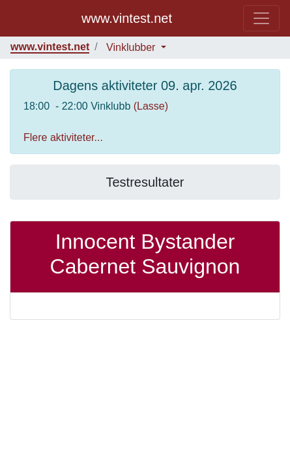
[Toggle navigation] (261, 18)
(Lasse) (151, 106)
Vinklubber (132, 47)
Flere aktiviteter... (63, 137)
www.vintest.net (126, 18)
